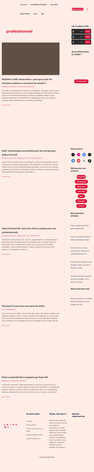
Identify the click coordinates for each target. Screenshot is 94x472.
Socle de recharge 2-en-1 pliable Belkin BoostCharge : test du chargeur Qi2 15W (80, 307)
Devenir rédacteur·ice (34, 450)
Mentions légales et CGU (35, 446)
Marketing (21, 162)
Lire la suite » (6, 109)
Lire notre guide (81, 81)
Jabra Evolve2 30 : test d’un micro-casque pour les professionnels (28, 234)
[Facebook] (7, 436)
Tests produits (81, 177)
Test (29, 239)
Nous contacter (32, 436)
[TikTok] (8, 438)
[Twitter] (10, 436)
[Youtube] (13, 436)
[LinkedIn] (16, 436)
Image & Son (22, 239)
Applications (6, 392)
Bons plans (81, 203)
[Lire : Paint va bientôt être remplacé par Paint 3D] (30, 361)
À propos (30, 433)
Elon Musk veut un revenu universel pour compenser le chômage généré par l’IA (80, 253)
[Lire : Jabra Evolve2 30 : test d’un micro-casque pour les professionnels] (30, 208)
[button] (78, 9)
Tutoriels (81, 209)
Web (26, 14)
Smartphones (62, 4)
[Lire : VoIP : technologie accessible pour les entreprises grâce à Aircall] (30, 134)
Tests (20, 14)
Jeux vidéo (50, 4)
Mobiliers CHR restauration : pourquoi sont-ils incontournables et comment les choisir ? (30, 83)
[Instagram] (4, 436)
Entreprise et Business (36, 4)
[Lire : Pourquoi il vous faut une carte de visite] (30, 286)
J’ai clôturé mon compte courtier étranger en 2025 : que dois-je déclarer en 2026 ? (81, 267)
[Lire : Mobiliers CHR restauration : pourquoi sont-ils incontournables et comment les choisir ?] (30, 59)
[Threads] (5, 438)
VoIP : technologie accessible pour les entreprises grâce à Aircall (28, 156)
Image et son (81, 188)
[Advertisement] (81, 116)
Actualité (21, 4)
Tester (88, 31)
